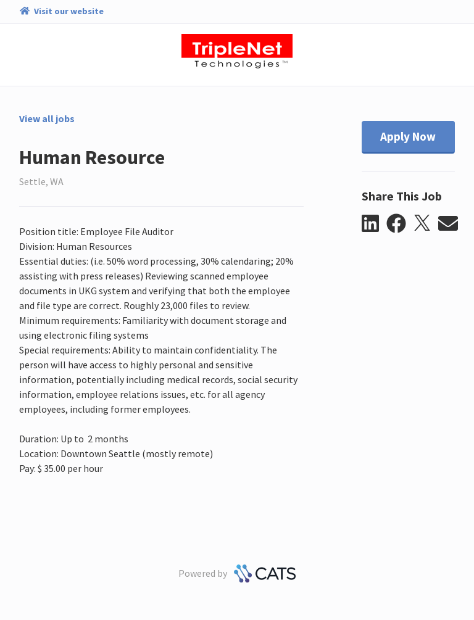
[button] (374, 223)
